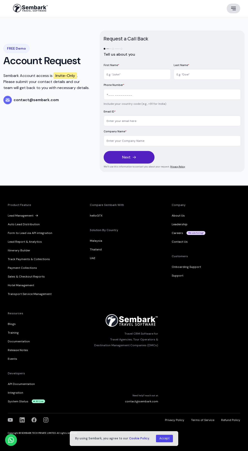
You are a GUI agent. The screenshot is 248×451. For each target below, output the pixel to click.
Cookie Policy (139, 438)
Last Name (181, 65)
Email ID (110, 111)
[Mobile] (172, 94)
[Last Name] (207, 74)
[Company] (172, 140)
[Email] (172, 121)
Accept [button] (164, 438)
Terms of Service (202, 420)
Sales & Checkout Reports (26, 276)
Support (177, 276)
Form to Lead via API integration (30, 233)
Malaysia (96, 241)
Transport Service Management (30, 294)
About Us (178, 216)
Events (12, 359)
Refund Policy (230, 420)
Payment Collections (22, 268)
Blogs (12, 324)
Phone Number (114, 85)
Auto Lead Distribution (24, 224)
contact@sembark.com (141, 401)
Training (13, 333)
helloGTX (96, 216)
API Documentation (21, 384)
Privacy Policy (177, 166)
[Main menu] (233, 8)
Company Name (115, 131)
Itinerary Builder (19, 250)
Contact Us (180, 242)
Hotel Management (21, 285)
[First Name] (137, 74)
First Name (111, 65)
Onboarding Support (186, 267)
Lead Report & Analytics (25, 242)
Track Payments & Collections (29, 259)
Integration (15, 393)
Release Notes (18, 350)
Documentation (19, 341)
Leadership (179, 224)
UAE (92, 258)
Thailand (96, 249)
